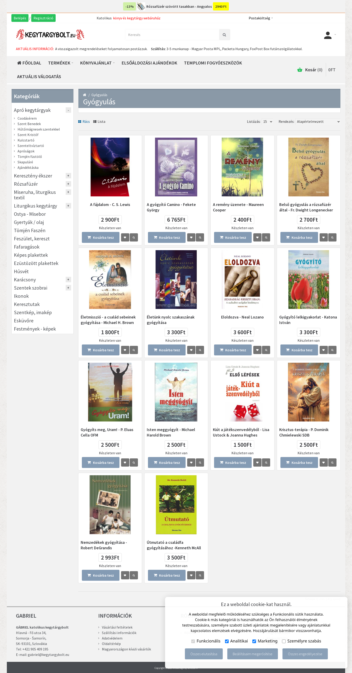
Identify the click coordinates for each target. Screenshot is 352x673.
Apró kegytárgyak (32, 110)
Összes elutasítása (203, 654)
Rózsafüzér (26, 184)
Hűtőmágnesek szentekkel (39, 129)
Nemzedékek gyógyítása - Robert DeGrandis (104, 545)
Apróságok (26, 151)
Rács (84, 121)
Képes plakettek (31, 255)
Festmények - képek (35, 329)
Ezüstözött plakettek (36, 263)
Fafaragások (26, 247)
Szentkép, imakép (33, 312)
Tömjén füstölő (30, 156)
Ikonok (21, 296)
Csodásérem (27, 118)
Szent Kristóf (28, 134)
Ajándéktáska (28, 167)
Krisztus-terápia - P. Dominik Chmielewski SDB (304, 432)
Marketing (264, 641)
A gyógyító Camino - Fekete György (171, 207)
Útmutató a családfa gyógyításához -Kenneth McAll (174, 545)
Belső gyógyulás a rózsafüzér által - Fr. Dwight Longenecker (306, 207)
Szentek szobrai (30, 288)
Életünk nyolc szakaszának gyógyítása (170, 319)
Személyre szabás (301, 641)
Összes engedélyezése (305, 654)
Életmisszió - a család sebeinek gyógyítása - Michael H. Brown (108, 319)
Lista (99, 121)
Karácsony (25, 279)
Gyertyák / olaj (29, 222)
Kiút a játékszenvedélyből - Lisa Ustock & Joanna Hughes (241, 432)
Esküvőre (24, 320)
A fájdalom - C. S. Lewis (110, 204)
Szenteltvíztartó (31, 145)
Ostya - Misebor (30, 214)
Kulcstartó (26, 140)
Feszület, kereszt (32, 238)
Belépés (20, 18)
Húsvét (21, 271)
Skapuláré (25, 162)
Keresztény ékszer (33, 175)
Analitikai (236, 641)
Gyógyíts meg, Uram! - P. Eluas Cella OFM (107, 432)
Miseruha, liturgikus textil (35, 195)
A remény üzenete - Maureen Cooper (238, 207)
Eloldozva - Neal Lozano (242, 317)
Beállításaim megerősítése (252, 654)
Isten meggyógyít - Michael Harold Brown (171, 432)
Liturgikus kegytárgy (35, 206)
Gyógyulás (99, 94)
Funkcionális (205, 641)
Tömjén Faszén (30, 230)
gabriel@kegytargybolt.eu (48, 654)
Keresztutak (27, 304)
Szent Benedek (29, 123)
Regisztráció (43, 18)
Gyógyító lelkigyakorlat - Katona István (308, 319)
